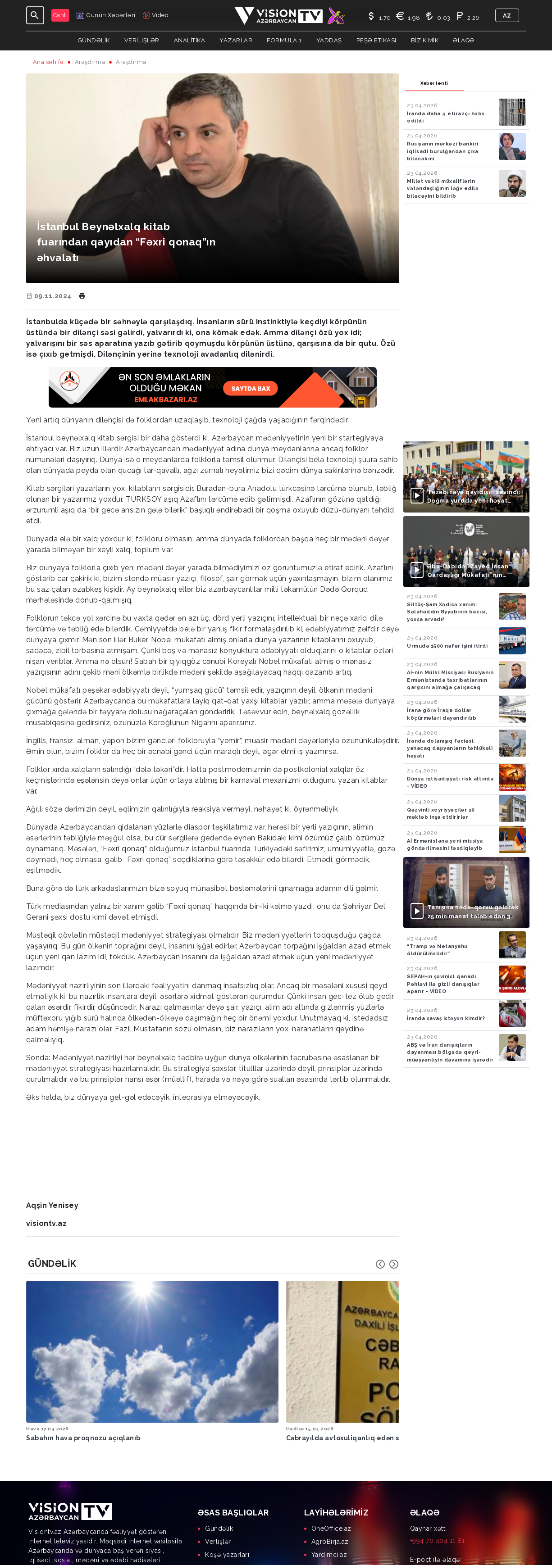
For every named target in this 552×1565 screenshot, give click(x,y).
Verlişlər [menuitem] (218, 1477)
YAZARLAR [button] (235, 40)
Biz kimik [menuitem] (219, 1516)
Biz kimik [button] (425, 40)
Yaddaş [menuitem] (216, 1503)
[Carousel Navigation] (387, 1264)
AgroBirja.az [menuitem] (330, 1477)
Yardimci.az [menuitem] (329, 1490)
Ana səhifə (48, 62)
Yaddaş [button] (329, 40)
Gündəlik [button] (94, 40)
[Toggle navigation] (35, 15)
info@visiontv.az (435, 1507)
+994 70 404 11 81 (437, 1476)
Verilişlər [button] (142, 40)
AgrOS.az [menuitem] (325, 1503)
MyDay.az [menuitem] (326, 1516)
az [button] (507, 15)
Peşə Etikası (376, 40)
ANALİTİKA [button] (189, 40)
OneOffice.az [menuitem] (331, 1464)
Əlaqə (463, 40)
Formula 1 (284, 40)
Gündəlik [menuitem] (219, 1464)
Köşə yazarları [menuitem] (227, 1490)
